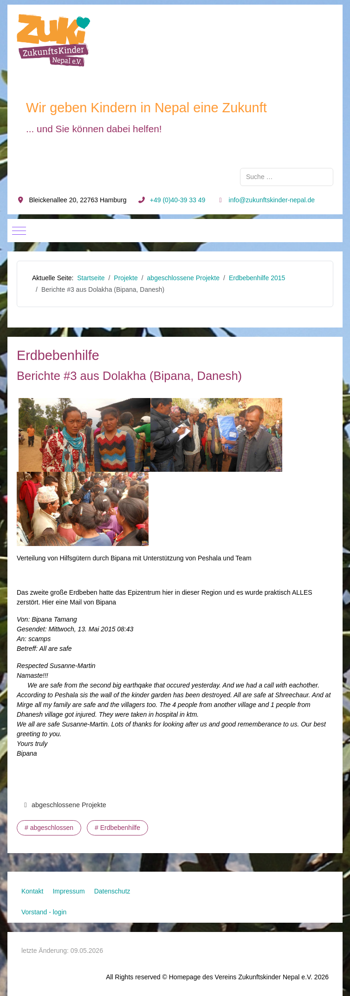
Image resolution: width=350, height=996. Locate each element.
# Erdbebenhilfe (117, 827)
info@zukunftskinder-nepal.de (272, 200)
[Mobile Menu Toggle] (19, 231)
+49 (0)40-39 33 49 (177, 200)
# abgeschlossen (49, 827)
